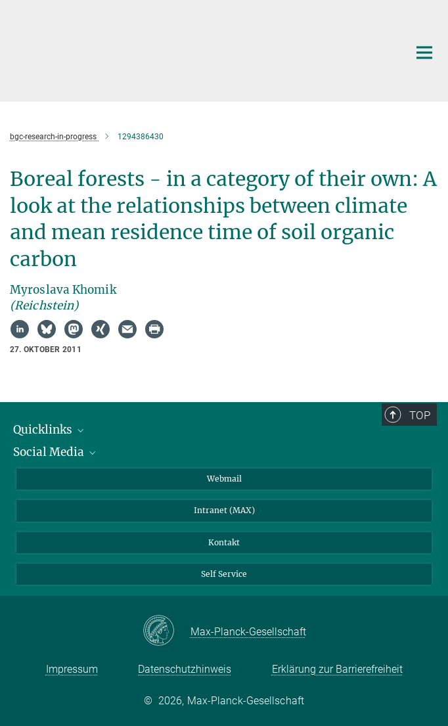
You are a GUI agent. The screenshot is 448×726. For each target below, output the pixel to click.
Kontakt (224, 542)
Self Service (224, 574)
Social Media (55, 452)
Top (419, 415)
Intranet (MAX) (224, 510)
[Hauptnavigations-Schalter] (424, 52)
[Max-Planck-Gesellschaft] (166, 631)
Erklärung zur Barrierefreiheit (337, 669)
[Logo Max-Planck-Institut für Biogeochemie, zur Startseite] (199, 49)
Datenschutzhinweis (184, 669)
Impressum (72, 669)
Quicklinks (49, 429)
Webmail (224, 479)
